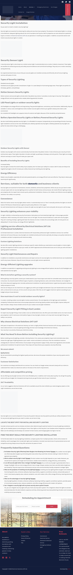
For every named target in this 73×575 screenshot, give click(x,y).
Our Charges (54, 7)
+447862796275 (63, 544)
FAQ (22, 542)
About (25, 7)
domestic (33, 183)
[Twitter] (66, 2)
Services (32, 7)
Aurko (69, 569)
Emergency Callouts (45, 545)
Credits (23, 540)
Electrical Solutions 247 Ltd (19, 35)
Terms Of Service (25, 538)
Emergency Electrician (43, 7)
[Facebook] (62, 2)
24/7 (41, 547)
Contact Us (21, 12)
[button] (34, 7)
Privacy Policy (25, 536)
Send (51, 506)
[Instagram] (70, 2)
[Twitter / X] (10, 558)
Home (19, 7)
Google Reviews (30, 12)
